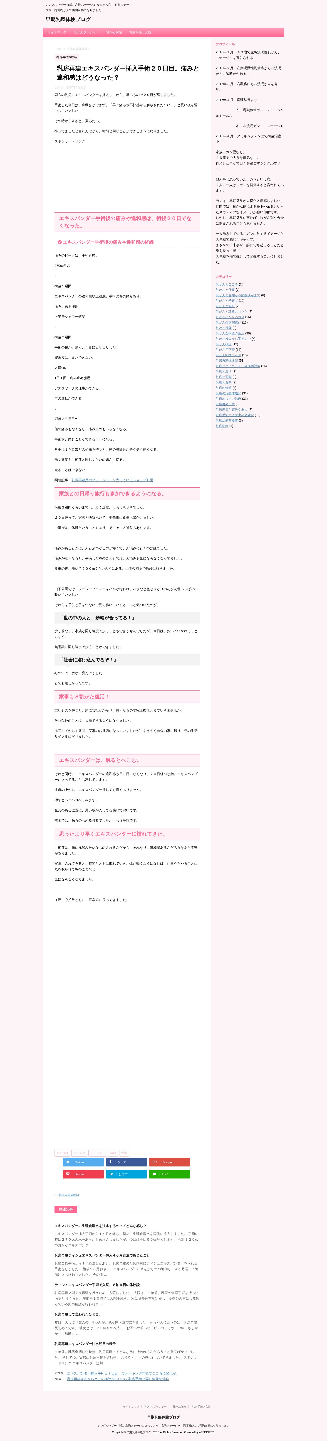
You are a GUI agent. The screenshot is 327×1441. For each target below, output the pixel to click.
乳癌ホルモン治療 (228, 398)
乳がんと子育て (227, 300)
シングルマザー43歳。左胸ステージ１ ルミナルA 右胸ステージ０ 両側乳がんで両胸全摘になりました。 (163, 1425)
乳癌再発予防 (225, 404)
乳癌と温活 (224, 371)
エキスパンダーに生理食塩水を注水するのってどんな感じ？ (100, 1226)
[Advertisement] (127, 176)
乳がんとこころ (227, 284)
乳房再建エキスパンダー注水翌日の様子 (85, 1344)
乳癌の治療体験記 (228, 393)
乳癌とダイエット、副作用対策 (238, 366)
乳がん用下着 (225, 349)
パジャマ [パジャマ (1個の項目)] (79, 1153)
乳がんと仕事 (225, 290)
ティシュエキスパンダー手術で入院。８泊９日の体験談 (97, 1285)
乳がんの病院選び (228, 322)
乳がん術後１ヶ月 (228, 355)
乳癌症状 (222, 426)
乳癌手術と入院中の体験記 (235, 415)
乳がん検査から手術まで (233, 339)
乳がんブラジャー (86, 32)
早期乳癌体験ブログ (68, 19)
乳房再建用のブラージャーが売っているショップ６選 (112, 480)
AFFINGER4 (206, 1432)
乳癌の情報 (224, 388)
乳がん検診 (224, 344)
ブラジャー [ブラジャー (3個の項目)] (97, 1153)
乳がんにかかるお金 (230, 317)
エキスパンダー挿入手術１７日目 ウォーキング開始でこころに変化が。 (123, 1373)
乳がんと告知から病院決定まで (238, 295)
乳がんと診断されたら (232, 311)
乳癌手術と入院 (140, 32)
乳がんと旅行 (225, 306)
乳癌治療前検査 (227, 420)
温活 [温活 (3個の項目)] (124, 1153)
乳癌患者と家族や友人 (232, 409)
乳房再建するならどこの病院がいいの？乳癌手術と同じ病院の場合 (118, 1379)
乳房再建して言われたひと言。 (78, 1314)
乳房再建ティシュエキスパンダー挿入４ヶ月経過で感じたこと (102, 1255)
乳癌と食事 (224, 382)
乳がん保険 (114, 32)
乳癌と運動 (224, 377)
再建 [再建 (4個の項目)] (113, 1153)
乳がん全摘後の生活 (230, 333)
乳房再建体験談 (69, 1195)
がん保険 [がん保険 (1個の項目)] (62, 1153)
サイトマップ (57, 32)
